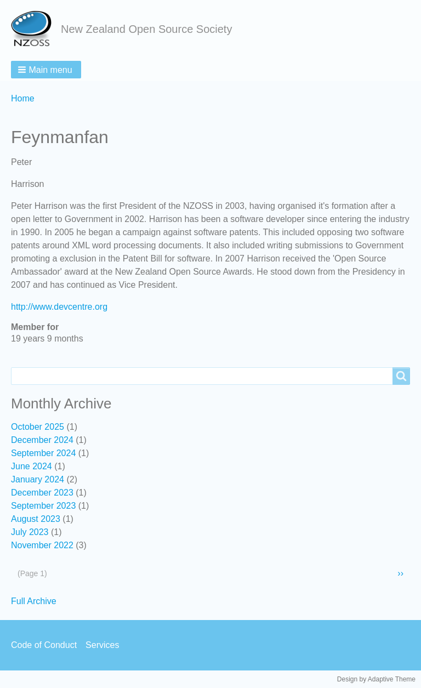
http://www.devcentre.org (59, 306)
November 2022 (42, 545)
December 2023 (42, 492)
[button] (46, 69)
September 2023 (43, 505)
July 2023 (30, 532)
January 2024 (37, 479)
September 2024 (43, 453)
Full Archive (33, 601)
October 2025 (37, 426)
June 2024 (31, 466)
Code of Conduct (44, 645)
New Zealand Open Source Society (146, 29)
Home (23, 98)
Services (102, 645)
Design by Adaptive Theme (376, 679)
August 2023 (35, 519)
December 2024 (42, 440)
